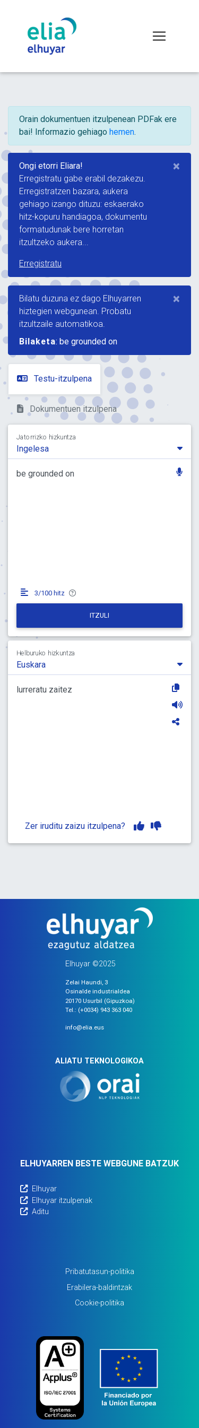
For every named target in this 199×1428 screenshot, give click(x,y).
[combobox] (99, 447)
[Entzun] (177, 704)
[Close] (176, 166)
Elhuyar (38, 1188)
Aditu (34, 1211)
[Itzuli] (99, 615)
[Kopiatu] (177, 687)
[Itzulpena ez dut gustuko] (156, 826)
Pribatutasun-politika (99, 1271)
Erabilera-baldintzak (99, 1287)
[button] (179, 473)
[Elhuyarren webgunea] (100, 928)
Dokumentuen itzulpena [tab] (67, 409)
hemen (121, 132)
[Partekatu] (177, 721)
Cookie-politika (99, 1303)
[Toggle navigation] (159, 36)
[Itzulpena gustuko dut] (139, 826)
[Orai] (100, 1086)
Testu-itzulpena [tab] (54, 379)
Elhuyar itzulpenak (56, 1200)
